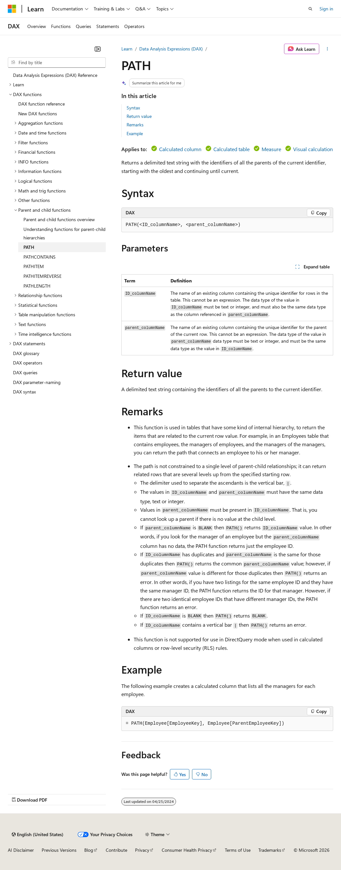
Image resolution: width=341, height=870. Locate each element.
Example (135, 133)
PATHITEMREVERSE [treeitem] (42, 276)
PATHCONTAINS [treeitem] (39, 257)
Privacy (142, 850)
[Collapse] (97, 49)
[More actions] (327, 49)
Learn (126, 49)
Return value (139, 116)
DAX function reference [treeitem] (41, 104)
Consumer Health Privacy (187, 850)
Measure (271, 149)
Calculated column (180, 149)
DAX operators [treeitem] (27, 363)
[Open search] (310, 9)
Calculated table (231, 149)
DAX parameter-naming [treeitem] (37, 382)
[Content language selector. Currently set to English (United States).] (37, 834)
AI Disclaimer (21, 850)
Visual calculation (313, 149)
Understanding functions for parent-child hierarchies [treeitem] (64, 233)
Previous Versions (59, 850)
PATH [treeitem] (28, 247)
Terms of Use (238, 850)
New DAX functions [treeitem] (37, 113)
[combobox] (57, 62)
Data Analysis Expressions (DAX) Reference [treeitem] (55, 75)
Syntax (133, 108)
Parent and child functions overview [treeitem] (59, 219)
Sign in (326, 9)
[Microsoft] (12, 9)
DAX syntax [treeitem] (24, 392)
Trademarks (269, 850)
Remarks (135, 124)
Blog (88, 850)
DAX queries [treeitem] (25, 372)
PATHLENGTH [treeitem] (36, 286)
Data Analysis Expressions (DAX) (171, 49)
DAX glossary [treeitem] (26, 353)
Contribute (116, 850)
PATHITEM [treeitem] (33, 266)
